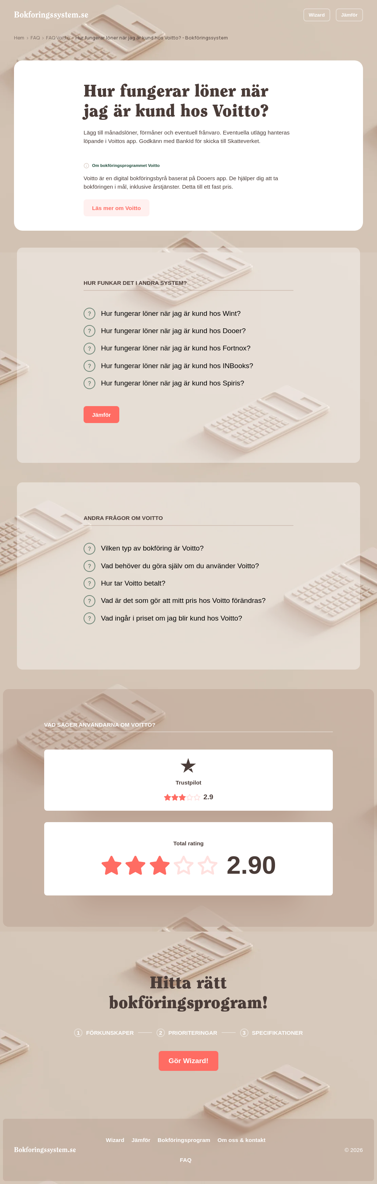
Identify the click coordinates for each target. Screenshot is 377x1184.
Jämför (349, 15)
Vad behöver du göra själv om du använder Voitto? (180, 566)
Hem (19, 37)
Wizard (317, 15)
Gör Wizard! (188, 1061)
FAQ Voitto (58, 37)
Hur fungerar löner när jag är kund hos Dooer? (173, 331)
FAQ (35, 37)
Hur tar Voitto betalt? (133, 583)
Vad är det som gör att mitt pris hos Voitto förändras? (183, 600)
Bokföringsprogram (184, 1140)
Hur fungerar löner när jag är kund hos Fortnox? (175, 348)
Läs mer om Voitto (116, 208)
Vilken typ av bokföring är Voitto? (152, 548)
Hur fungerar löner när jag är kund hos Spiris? (172, 383)
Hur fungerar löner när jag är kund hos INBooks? (177, 366)
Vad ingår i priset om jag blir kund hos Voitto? (171, 618)
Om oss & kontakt (241, 1140)
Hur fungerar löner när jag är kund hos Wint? (170, 313)
